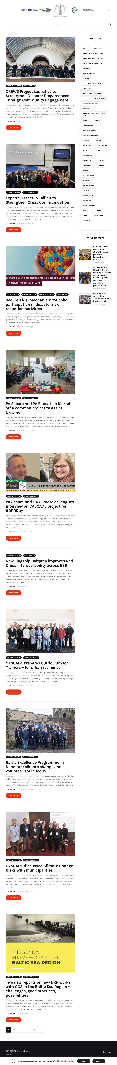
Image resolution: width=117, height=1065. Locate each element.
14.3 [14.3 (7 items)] (84, 48)
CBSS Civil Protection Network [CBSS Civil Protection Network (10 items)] (93, 83)
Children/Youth (13, 294)
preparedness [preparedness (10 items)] (87, 160)
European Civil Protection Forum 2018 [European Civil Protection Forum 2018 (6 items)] (94, 114)
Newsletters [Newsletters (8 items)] (87, 145)
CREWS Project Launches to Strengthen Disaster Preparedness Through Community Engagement (37, 95)
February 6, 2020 (23, 685)
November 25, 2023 (23, 430)
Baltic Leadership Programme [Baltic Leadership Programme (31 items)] (93, 58)
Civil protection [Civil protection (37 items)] (88, 88)
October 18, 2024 (23, 327)
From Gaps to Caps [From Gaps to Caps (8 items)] (89, 130)
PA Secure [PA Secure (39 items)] (86, 150)
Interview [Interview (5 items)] (86, 140)
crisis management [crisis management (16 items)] (99, 98)
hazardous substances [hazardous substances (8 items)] (91, 135)
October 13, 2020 (23, 531)
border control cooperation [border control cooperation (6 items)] (92, 63)
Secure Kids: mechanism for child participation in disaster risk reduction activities (37, 304)
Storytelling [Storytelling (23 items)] (87, 200)
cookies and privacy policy (64, 1061)
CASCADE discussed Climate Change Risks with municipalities (39, 868)
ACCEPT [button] (84, 1061)
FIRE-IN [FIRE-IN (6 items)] (97, 120)
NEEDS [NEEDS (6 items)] (98, 140)
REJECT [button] (98, 1061)
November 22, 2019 (23, 789)
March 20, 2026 (98, 263)
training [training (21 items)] (85, 211)
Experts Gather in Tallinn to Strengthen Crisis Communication (37, 200)
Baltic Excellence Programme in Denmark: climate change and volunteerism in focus (35, 766)
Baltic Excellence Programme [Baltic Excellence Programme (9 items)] (93, 53)
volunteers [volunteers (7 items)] (86, 221)
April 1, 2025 (21, 121)
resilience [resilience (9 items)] (86, 170)
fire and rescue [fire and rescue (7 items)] (88, 125)
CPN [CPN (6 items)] (84, 98)
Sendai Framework (46, 294)
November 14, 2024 (23, 223)
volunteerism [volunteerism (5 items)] (98, 216)
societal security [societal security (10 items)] (88, 185)
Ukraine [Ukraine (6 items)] (98, 211)
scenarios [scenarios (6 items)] (86, 180)
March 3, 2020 (22, 586)
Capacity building (13, 192)
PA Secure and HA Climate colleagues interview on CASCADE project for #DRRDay (40, 506)
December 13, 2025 (99, 289)
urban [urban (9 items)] (85, 216)
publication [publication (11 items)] (87, 165)
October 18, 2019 (23, 891)
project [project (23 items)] (102, 160)
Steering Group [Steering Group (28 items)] (88, 195)
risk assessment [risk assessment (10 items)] (88, 175)
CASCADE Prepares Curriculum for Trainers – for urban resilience (37, 665)
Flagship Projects (14, 86)
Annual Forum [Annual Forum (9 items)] (97, 48)
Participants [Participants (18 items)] (102, 145)
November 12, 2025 (99, 304)
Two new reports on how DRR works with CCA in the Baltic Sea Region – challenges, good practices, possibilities (38, 989)
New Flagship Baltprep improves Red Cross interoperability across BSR (39, 563)
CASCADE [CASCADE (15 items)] (86, 78)
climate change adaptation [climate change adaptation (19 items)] (92, 93)
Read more (13, 127)
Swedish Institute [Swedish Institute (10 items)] (89, 206)
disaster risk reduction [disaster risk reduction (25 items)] (90, 103)
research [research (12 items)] (101, 165)
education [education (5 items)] (86, 108)
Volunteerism (29, 86)
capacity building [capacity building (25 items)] (89, 73)
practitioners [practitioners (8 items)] (87, 155)
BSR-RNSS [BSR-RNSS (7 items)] (86, 68)
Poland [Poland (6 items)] (99, 150)
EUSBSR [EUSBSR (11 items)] (85, 120)
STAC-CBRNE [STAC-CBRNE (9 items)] (87, 190)
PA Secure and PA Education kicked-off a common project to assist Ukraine (39, 408)
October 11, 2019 (22, 1013)
